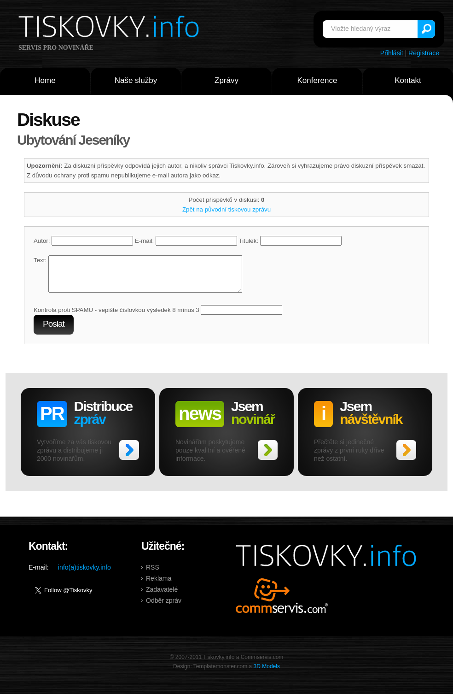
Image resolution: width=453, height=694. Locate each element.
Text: (40, 260)
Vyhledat (426, 29)
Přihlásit (391, 53)
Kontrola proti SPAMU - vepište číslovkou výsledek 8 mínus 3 (116, 316)
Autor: (83, 240)
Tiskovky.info (110, 28)
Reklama (158, 585)
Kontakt (408, 80)
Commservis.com (282, 602)
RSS (152, 574)
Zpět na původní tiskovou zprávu (226, 209)
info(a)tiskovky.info (84, 574)
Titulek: (290, 240)
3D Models (267, 673)
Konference (317, 80)
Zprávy (226, 80)
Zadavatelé (162, 596)
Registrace (423, 53)
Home (45, 80)
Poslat (53, 330)
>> (129, 457)
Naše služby (136, 80)
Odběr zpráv (163, 607)
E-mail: (186, 240)
